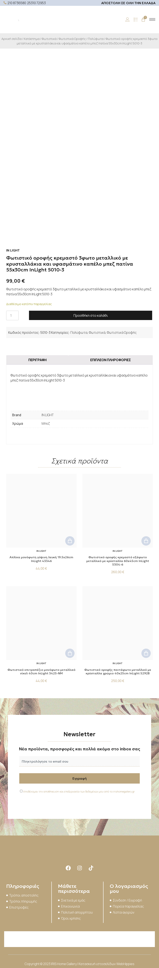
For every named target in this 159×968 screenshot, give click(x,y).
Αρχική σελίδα (11, 39)
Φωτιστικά (49, 39)
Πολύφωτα (96, 39)
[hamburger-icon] (152, 19)
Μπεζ (46, 423)
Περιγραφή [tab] (37, 360)
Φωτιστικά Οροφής (72, 39)
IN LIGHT (48, 415)
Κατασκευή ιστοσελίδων (97, 964)
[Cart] (143, 19)
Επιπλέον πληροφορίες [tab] (110, 360)
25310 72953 (36, 3)
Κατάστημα (32, 39)
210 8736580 (16, 3)
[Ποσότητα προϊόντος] (12, 315)
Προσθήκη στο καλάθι (90, 315)
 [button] (69, 541)
